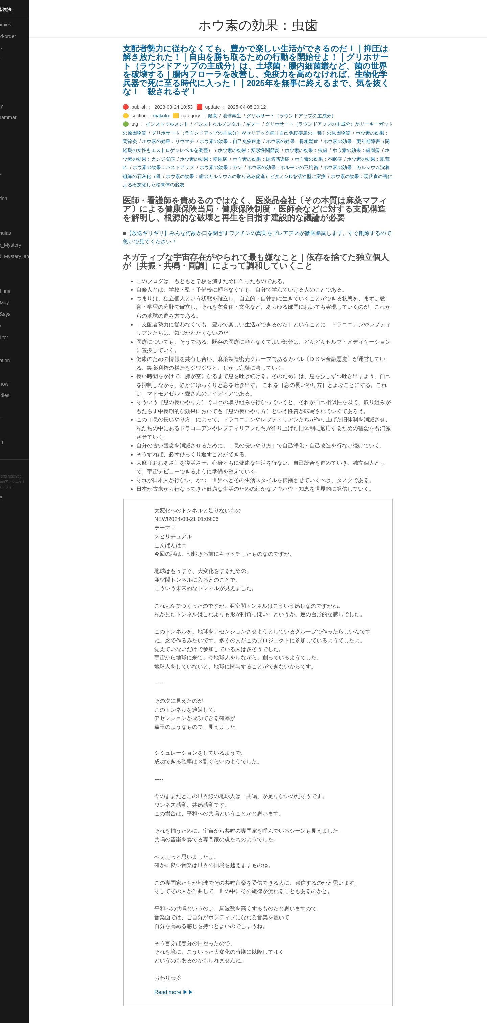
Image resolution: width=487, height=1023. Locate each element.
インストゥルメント (182, 124)
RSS (11, 465)
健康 (227, 115)
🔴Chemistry (17, 59)
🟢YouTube (15, 453)
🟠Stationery (17, 418)
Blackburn (25, 497)
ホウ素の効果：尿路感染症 (276, 159)
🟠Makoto (14, 186)
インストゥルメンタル (232, 124)
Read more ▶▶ (189, 992)
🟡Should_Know (21, 384)
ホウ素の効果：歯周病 (371, 150)
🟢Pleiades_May (21, 302)
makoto (176, 115)
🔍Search (14, 349)
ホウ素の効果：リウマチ (184, 141)
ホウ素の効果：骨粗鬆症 (307, 141)
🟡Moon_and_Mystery (27, 245)
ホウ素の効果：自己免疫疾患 (245, 141)
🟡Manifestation (20, 198)
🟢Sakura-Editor (21, 337)
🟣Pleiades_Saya (22, 314)
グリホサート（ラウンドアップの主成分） (306, 115)
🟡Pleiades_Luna (22, 291)
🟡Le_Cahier (17, 175)
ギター (268, 124)
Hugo (24, 492)
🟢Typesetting (18, 441)
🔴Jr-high (13, 129)
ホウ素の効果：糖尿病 (219, 159)
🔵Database (16, 94)
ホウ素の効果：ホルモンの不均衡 (297, 167)
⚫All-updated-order (25, 36)
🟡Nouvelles (16, 268)
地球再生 (246, 115)
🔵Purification (18, 325)
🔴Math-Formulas (22, 233)
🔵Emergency (18, 106)
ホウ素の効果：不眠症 (333, 159)
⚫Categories (18, 47)
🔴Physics (14, 279)
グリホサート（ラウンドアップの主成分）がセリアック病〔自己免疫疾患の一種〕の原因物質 (266, 133)
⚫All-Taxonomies (22, 24)
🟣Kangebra (16, 140)
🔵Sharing (14, 372)
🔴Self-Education (22, 360)
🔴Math (11, 221)
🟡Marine (13, 210)
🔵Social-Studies (21, 395)
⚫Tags (11, 430)
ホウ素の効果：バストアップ (179, 167)
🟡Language (17, 163)
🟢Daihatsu (15, 82)
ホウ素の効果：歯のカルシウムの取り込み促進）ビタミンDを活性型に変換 (261, 176)
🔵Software (15, 407)
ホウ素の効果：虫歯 (321, 150)
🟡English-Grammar (25, 117)
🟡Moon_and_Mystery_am (31, 256)
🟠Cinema (14, 71)
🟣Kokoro (14, 152)
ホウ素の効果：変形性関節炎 (264, 150)
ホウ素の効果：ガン (236, 167)
